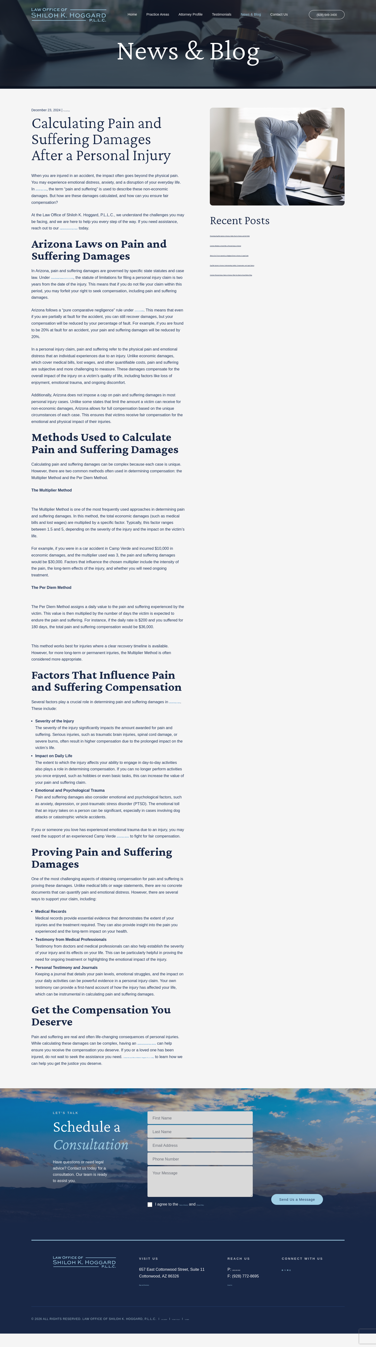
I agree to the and (198, 1217)
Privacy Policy (199, 1332)
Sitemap (225, 1332)
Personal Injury (74, 110)
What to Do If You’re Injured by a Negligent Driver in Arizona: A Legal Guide (275, 254)
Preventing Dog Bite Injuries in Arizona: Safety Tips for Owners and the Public (277, 235)
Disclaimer (171, 1332)
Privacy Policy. (229, 1217)
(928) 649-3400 (323, 15)
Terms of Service (193, 1217)
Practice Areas (154, 14)
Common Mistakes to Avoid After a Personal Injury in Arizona (262, 245)
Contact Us (275, 14)
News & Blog (247, 14)
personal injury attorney (137, 836)
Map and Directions (156, 1297)
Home (129, 14)
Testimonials (218, 14)
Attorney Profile (187, 14)
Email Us (235, 1297)
